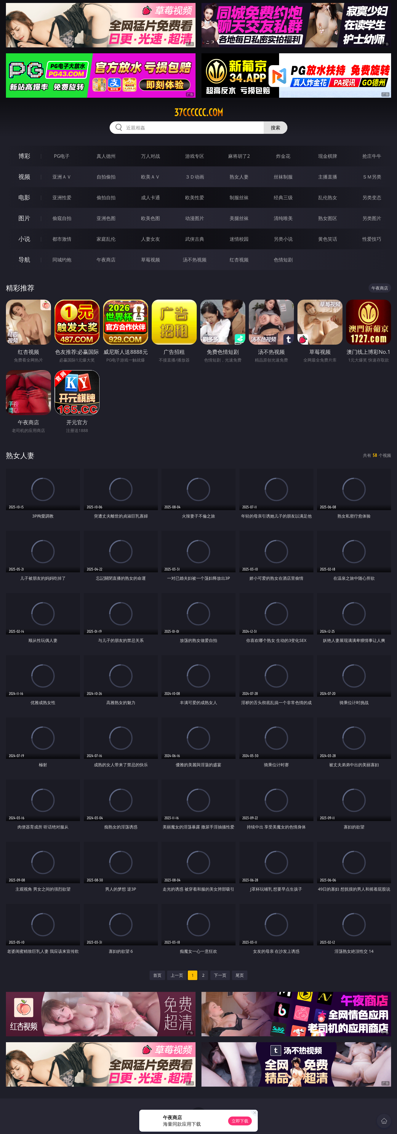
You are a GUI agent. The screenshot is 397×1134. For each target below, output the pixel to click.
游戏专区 (194, 156)
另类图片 (371, 218)
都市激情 (61, 239)
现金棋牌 (327, 156)
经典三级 (283, 197)
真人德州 (106, 156)
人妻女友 (150, 239)
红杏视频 (239, 259)
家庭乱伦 (106, 239)
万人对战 (150, 156)
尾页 (240, 975)
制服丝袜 (239, 197)
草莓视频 (150, 259)
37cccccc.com (198, 112)
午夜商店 (106, 259)
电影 (24, 197)
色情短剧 (283, 259)
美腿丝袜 (239, 218)
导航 (24, 260)
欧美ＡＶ (150, 177)
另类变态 (371, 197)
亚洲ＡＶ (61, 177)
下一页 (220, 975)
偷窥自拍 (61, 218)
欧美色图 (150, 218)
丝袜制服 (283, 177)
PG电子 (62, 156)
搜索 (275, 127)
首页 (157, 975)
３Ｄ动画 (194, 177)
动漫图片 (194, 218)
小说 (24, 239)
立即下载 (240, 1121)
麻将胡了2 (239, 156)
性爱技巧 (371, 239)
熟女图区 (327, 218)
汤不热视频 (194, 259)
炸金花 (283, 156)
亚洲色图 (106, 218)
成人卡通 (150, 197)
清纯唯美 (283, 218)
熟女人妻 (239, 177)
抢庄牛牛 (371, 156)
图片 (24, 218)
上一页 (177, 975)
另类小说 (283, 239)
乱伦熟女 (327, 197)
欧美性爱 (194, 197)
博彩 (24, 156)
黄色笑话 (327, 239)
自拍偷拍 (106, 177)
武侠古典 (194, 239)
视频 (24, 177)
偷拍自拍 (106, 197)
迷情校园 (239, 239)
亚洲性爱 (61, 197)
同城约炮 (61, 259)
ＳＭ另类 (371, 177)
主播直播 (327, 177)
